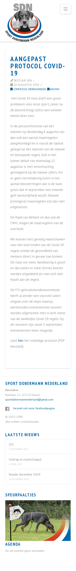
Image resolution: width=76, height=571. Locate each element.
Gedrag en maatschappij (25, 459)
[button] (65, 9)
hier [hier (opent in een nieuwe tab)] (21, 340)
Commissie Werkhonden (28, 89)
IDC (11, 444)
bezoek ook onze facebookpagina (34, 408)
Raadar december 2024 (24, 474)
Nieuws (53, 89)
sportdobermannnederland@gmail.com (29, 399)
